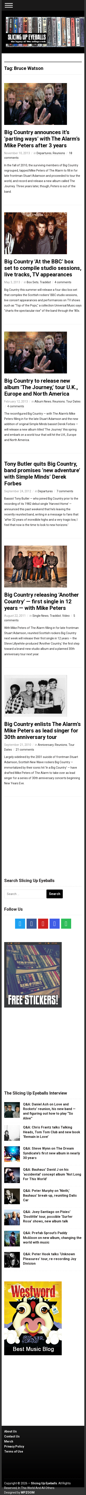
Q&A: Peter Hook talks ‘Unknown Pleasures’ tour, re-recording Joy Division (49, 1258)
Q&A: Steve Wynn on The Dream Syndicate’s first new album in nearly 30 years (51, 1153)
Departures (44, 153)
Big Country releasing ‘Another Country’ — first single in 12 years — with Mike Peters (41, 601)
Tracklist (45, 282)
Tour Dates (73, 401)
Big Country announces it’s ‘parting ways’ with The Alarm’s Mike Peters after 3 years (42, 138)
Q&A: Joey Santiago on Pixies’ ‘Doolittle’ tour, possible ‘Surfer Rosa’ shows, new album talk (48, 1216)
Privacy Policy (14, 1446)
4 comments (63, 282)
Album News (43, 401)
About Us (10, 1431)
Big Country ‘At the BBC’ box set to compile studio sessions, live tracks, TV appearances (42, 268)
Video (66, 615)
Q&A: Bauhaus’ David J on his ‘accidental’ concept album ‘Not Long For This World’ (52, 1174)
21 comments (25, 749)
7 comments (64, 491)
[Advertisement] (43, 835)
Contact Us (12, 1436)
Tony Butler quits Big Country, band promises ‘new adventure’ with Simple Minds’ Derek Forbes (42, 474)
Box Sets (33, 282)
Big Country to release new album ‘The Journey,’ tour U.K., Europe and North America (41, 387)
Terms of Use (13, 1451)
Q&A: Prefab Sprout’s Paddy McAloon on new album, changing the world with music (52, 1237)
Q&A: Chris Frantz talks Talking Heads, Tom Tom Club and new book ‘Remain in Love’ (51, 1132)
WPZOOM (28, 1492)
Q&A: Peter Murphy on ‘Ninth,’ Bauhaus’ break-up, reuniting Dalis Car (50, 1195)
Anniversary (46, 744)
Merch (8, 1441)
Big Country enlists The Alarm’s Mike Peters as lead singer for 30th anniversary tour (42, 730)
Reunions (59, 153)
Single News (40, 615)
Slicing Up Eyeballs (44, 1483)
